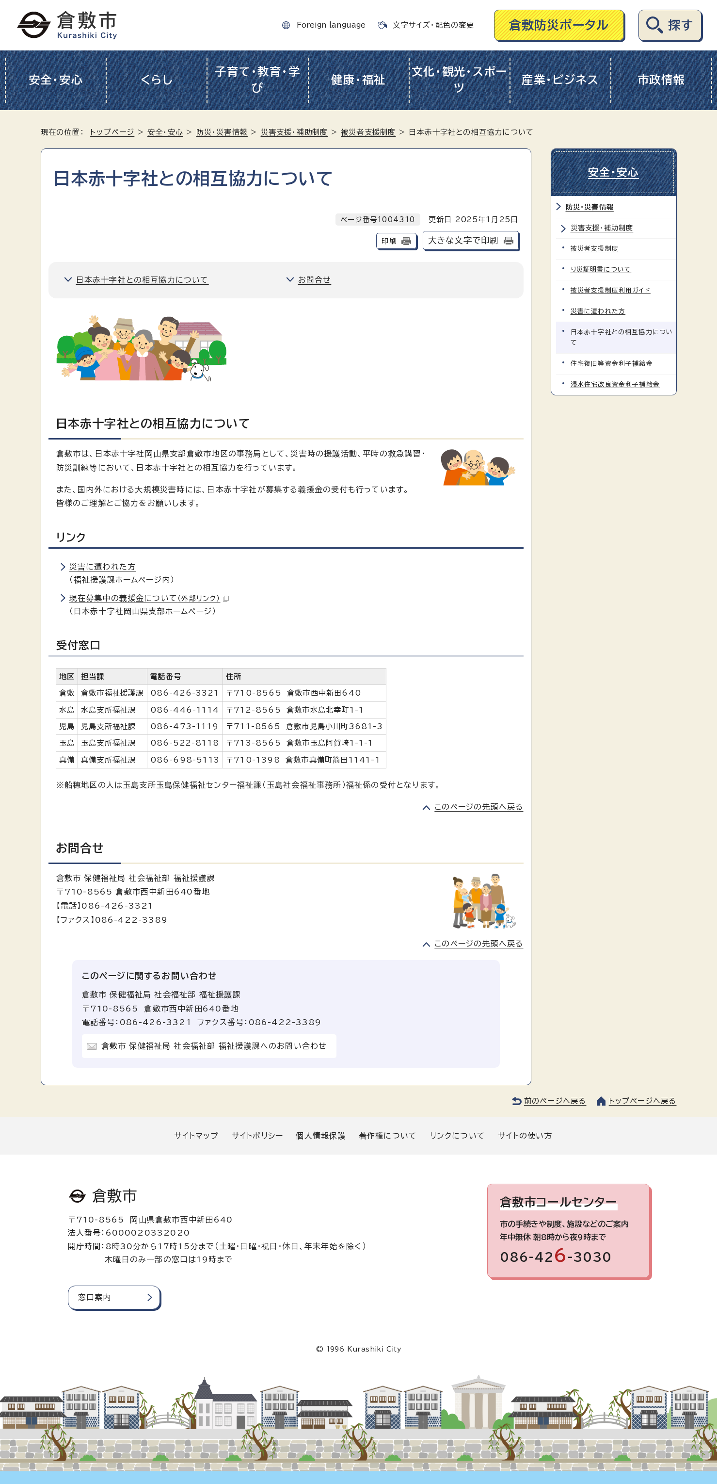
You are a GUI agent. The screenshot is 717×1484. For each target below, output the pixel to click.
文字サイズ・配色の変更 (433, 25)
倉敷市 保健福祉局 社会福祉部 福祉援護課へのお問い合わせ (214, 1046)
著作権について (388, 1136)
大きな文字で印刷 (463, 240)
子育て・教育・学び (257, 80)
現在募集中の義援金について (149, 598)
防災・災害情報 (222, 132)
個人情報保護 (321, 1136)
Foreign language (331, 25)
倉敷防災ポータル (559, 25)
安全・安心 (56, 79)
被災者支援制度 (368, 132)
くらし (157, 79)
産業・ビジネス (560, 79)
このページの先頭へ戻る (478, 807)
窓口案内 (95, 1297)
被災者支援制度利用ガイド (611, 290)
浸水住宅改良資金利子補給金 (615, 384)
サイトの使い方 (525, 1136)
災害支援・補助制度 (294, 132)
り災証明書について (601, 269)
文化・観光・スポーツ (460, 80)
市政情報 (661, 79)
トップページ (112, 132)
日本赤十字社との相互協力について (142, 280)
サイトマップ (196, 1136)
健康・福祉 (358, 79)
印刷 (389, 241)
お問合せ (315, 280)
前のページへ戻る (555, 1101)
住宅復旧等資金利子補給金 (612, 363)
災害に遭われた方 (102, 567)
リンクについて (457, 1136)
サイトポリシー (257, 1136)
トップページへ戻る (643, 1101)
